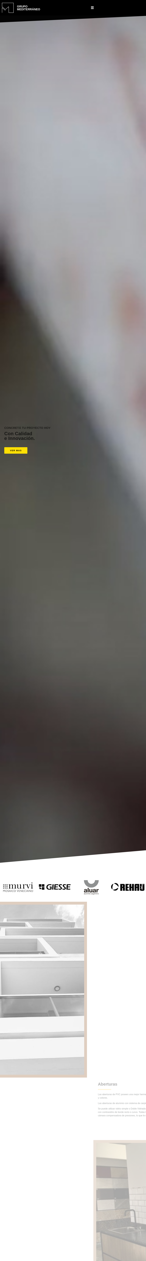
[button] (15, 450)
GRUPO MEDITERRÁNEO (28, 8)
